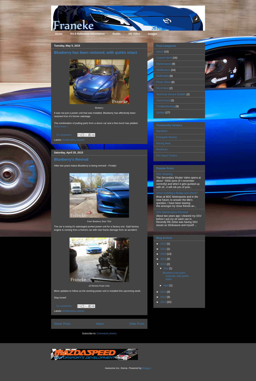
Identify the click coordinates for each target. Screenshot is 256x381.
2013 (163, 291)
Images (152, 33)
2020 (163, 253)
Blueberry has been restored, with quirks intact (95, 52)
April (166, 285)
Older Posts (136, 323)
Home (58, 33)
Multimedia (162, 75)
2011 (163, 301)
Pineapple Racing (166, 137)
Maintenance (163, 63)
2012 (163, 296)
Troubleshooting (165, 106)
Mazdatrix (162, 131)
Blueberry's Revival (71, 159)
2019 (163, 258)
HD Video (134, 33)
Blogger (146, 368)
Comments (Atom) (106, 333)
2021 (163, 248)
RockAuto (162, 149)
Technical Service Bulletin (171, 94)
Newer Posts (62, 323)
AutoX (159, 51)
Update (81, 139)
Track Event (163, 100)
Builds (117, 33)
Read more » (61, 126)
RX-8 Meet (162, 88)
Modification (68, 139)
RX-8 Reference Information (87, 33)
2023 (163, 243)
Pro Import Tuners (166, 155)
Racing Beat (163, 143)
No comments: (65, 134)
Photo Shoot (163, 82)
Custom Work (164, 57)
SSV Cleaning (164, 174)
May (166, 268)
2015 (163, 264)
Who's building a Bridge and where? (177, 193)
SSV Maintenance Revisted (172, 212)
